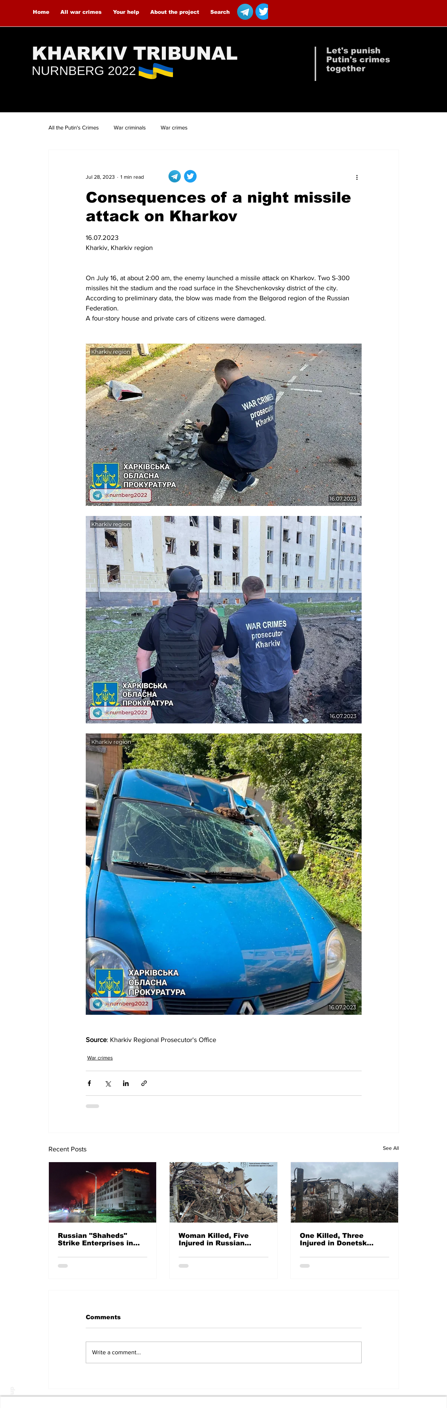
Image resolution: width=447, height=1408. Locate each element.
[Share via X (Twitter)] (107, 1083)
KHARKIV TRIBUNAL (135, 53)
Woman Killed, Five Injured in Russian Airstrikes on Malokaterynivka (214, 1239)
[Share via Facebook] (89, 1083)
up (11, 1391)
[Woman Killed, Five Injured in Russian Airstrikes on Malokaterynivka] (223, 1192)
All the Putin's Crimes (73, 127)
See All (391, 1148)
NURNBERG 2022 (84, 70)
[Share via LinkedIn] (125, 1083)
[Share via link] (144, 1083)
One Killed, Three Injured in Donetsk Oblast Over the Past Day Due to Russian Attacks (338, 1239)
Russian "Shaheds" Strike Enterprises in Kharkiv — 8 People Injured (95, 1239)
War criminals (130, 127)
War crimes (174, 127)
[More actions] (357, 176)
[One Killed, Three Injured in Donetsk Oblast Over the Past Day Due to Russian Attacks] (345, 1192)
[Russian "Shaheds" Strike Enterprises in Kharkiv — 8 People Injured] (103, 1192)
